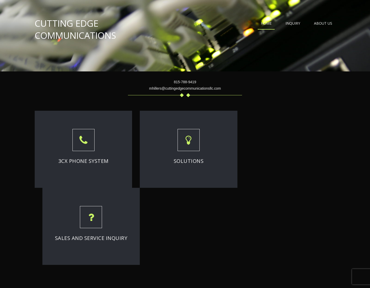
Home (266, 23)
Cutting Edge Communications (75, 29)
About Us (323, 23)
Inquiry (292, 23)
